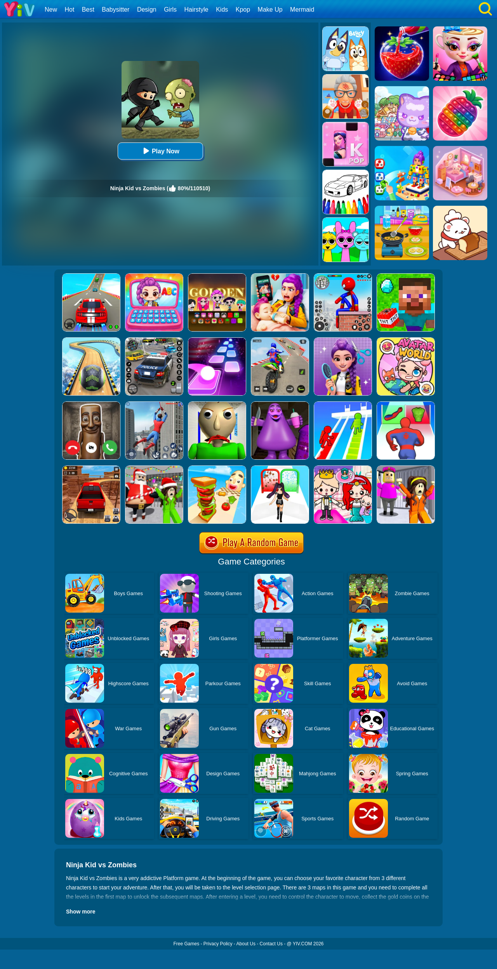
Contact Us (271, 943)
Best (88, 9)
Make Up (270, 9)
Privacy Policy (218, 943)
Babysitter (115, 9)
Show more (80, 911)
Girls (170, 9)
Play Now (160, 151)
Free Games (186, 943)
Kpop (243, 9)
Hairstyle (196, 9)
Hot (69, 9)
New (51, 9)
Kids (222, 9)
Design (146, 9)
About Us (245, 943)
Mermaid (302, 9)
